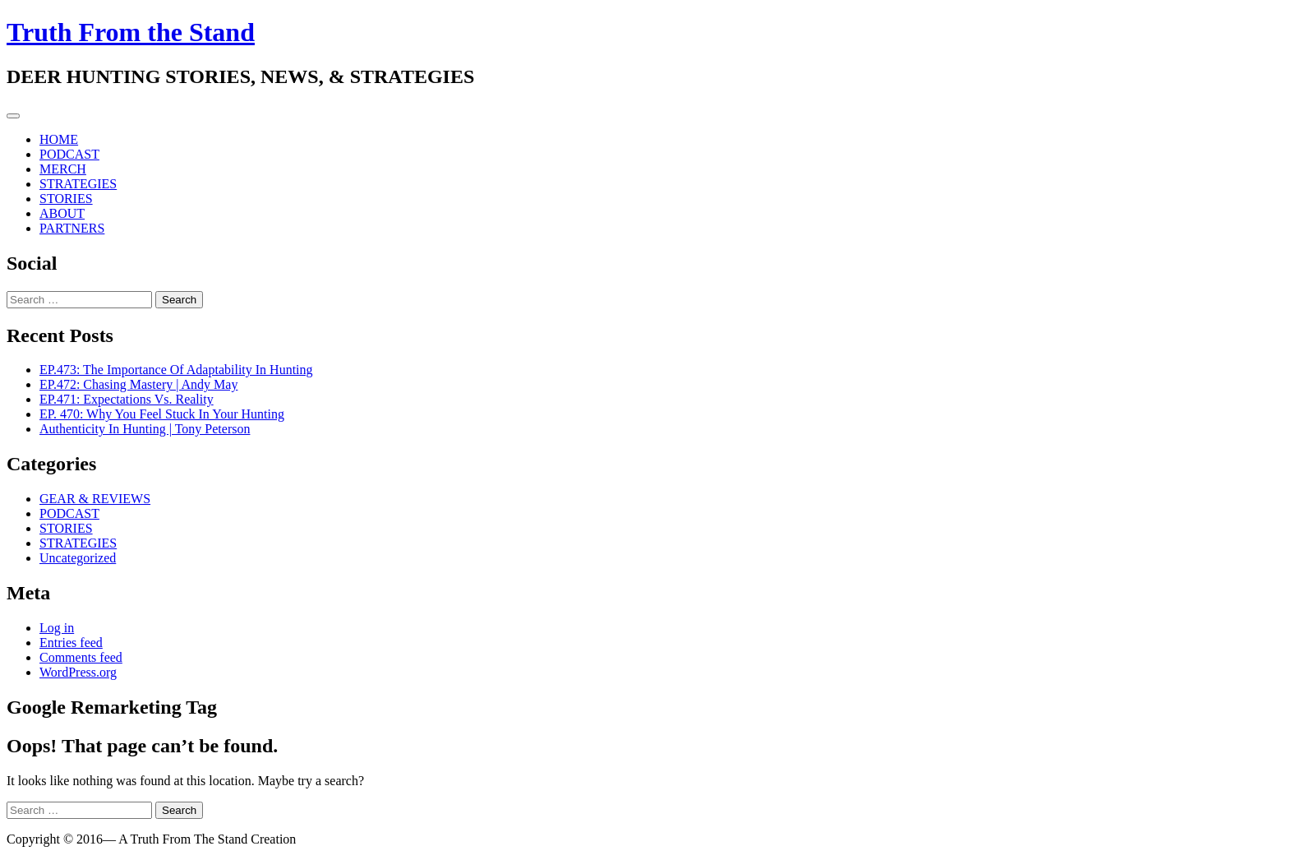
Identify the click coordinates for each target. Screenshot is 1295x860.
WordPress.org (78, 672)
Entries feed (71, 643)
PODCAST (69, 154)
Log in (56, 628)
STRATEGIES (78, 184)
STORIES (66, 199)
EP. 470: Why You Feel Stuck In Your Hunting (161, 414)
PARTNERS (71, 228)
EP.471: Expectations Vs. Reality (126, 399)
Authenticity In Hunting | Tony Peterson (144, 429)
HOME (58, 139)
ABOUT (62, 213)
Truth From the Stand (131, 32)
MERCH (62, 169)
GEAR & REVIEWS (94, 499)
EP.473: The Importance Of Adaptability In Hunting (176, 370)
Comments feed (80, 657)
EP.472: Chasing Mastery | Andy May (138, 384)
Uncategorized (77, 558)
